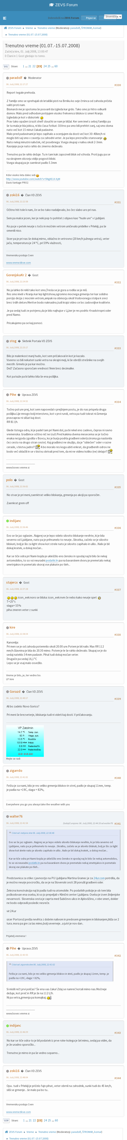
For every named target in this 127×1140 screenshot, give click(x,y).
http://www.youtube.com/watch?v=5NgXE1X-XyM (33, 179)
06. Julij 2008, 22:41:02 (17, 777)
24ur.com (99, 878)
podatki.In (52, 560)
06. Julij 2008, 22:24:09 (17, 281)
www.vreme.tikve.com (18, 262)
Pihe (13, 394)
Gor (6, 1120)
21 (29, 66)
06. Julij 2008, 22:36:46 (17, 527)
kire (12, 627)
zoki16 (14, 195)
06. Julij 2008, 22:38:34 (17, 633)
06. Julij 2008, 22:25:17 (17, 347)
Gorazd (15, 691)
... (26, 66)
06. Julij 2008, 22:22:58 (17, 201)
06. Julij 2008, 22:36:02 (17, 486)
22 (33, 66)
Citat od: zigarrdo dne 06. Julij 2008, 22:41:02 (33, 964)
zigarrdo (16, 770)
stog (13, 341)
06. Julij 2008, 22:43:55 (17, 954)
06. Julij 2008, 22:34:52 (17, 401)
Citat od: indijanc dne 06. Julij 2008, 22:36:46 (33, 832)
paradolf (75, 28)
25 (49, 66)
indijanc (15, 520)
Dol (6, 66)
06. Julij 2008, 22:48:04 (17, 1077)
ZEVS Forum (63, 5)
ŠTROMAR (86, 28)
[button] (4, 18)
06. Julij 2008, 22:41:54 (17, 823)
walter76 (16, 816)
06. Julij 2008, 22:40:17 (17, 698)
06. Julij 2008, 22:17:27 (17, 84)
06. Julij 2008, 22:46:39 (17, 1031)
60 (56, 66)
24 (45, 66)
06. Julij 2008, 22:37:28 (17, 588)
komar (96, 28)
